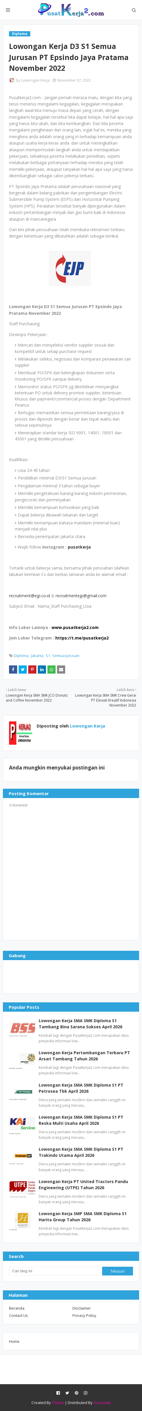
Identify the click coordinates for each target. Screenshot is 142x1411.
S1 (48, 655)
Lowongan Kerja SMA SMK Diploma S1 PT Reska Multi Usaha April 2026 (81, 1120)
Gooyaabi (102, 1402)
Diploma (21, 655)
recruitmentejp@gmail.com (81, 595)
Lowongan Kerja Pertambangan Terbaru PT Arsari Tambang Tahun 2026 (84, 1056)
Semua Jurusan (65, 655)
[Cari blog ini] (55, 1271)
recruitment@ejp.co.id (29, 595)
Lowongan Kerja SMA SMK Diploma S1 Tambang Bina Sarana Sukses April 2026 (80, 1023)
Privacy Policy (84, 1315)
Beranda (16, 1308)
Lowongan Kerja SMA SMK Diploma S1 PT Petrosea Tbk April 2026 (81, 1088)
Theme (58, 1402)
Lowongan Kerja (35, 80)
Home (14, 1341)
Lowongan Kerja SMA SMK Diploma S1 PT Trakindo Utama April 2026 (81, 1152)
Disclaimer (81, 1308)
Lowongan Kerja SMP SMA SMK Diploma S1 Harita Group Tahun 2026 (83, 1216)
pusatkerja (79, 547)
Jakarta (37, 655)
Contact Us (18, 1315)
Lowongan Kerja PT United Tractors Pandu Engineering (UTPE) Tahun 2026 (83, 1184)
